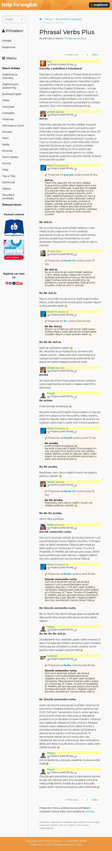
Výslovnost (8, 182)
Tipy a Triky (8, 176)
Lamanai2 (52, 656)
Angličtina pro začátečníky (10, 86)
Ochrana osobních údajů (67, 844)
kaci (49, 61)
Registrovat (9, 47)
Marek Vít (57, 165)
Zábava (6, 188)
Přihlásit (6, 40)
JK (54, 251)
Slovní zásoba (10, 157)
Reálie (5, 144)
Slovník (6, 163)
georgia (55, 111)
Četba (5, 100)
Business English (11, 94)
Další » (95, 54)
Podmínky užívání (40, 844)
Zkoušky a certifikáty (8, 197)
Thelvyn (51, 753)
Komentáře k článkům (69, 19)
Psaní (5, 138)
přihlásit (89, 811)
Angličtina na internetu (9, 76)
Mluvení (7, 131)
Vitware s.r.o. (58, 841)
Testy (5, 169)
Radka (55, 525)
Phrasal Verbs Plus (75, 38)
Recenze (7, 150)
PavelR (51, 393)
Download (8, 106)
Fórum (49, 19)
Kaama (51, 626)
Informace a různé (13, 125)
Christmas (8, 119)
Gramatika (8, 113)
